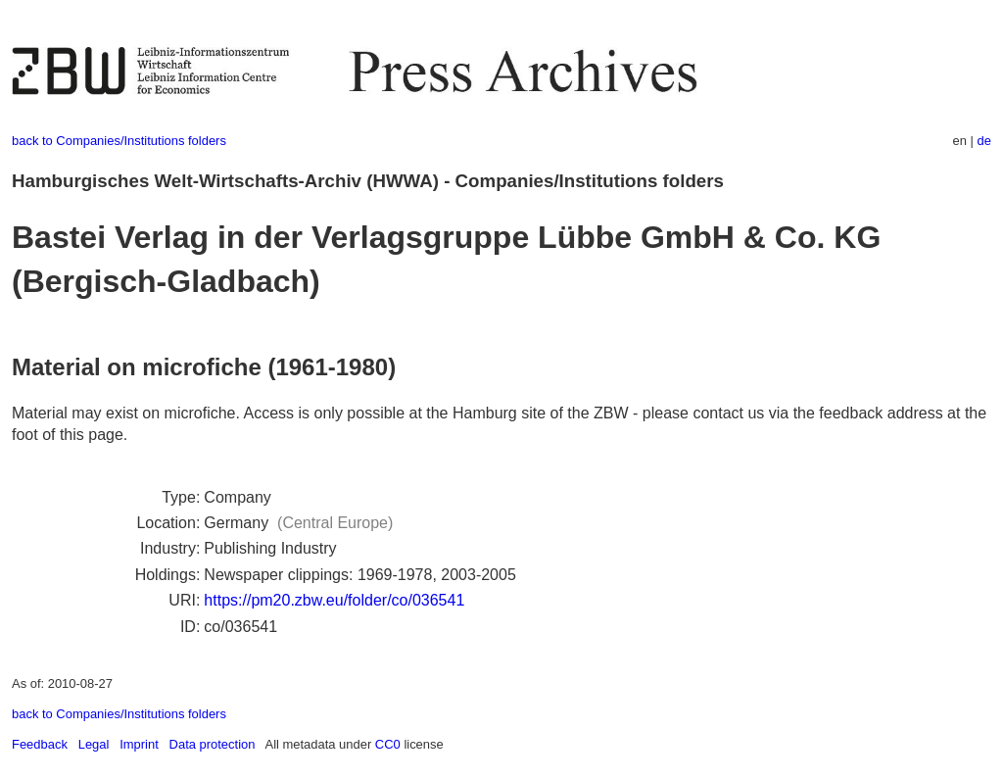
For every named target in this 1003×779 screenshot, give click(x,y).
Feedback (40, 744)
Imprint (139, 744)
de (984, 140)
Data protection (212, 744)
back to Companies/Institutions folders (119, 140)
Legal (94, 744)
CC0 (388, 744)
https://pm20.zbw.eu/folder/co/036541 (334, 600)
